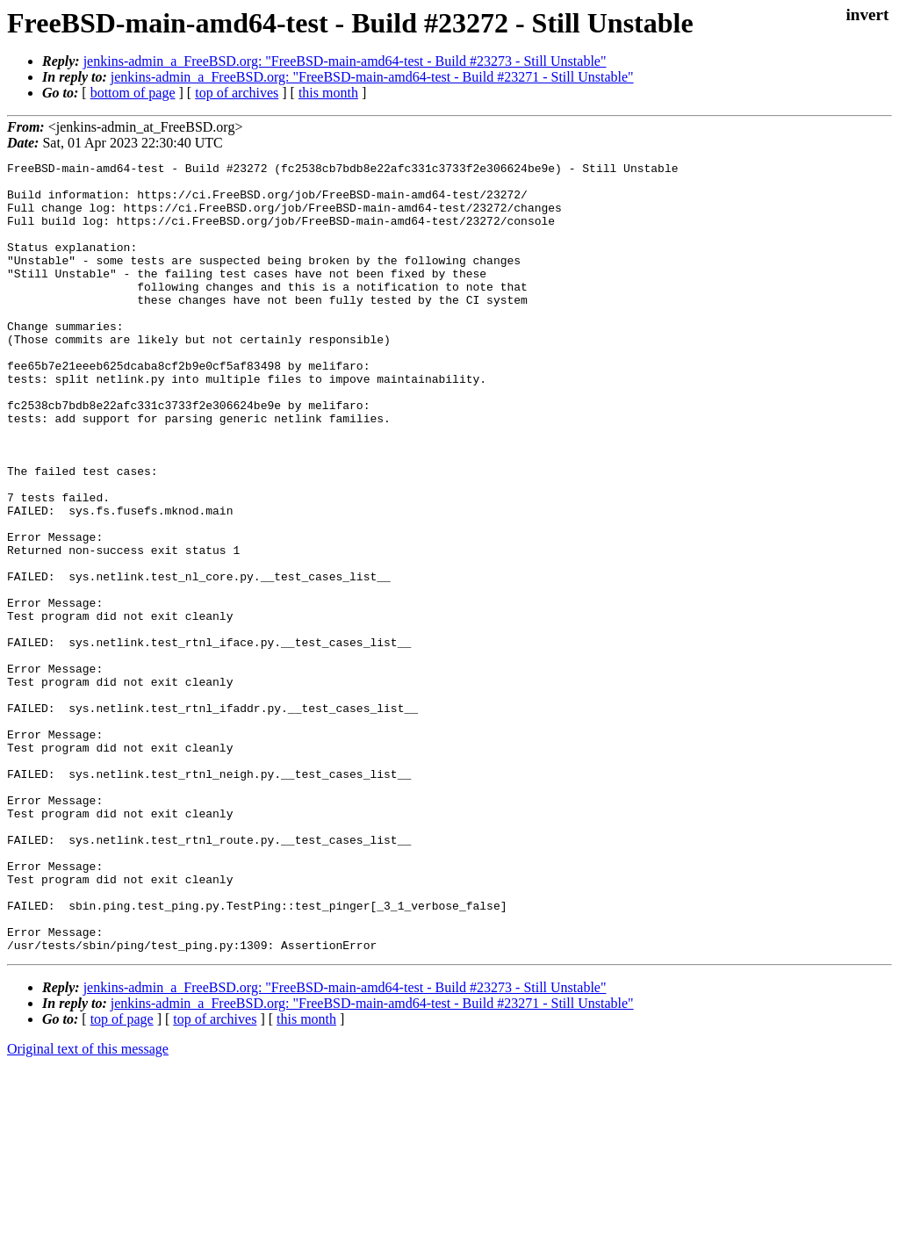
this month (328, 92)
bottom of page (133, 92)
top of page (122, 1177)
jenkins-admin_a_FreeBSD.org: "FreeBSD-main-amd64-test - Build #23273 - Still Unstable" (345, 61)
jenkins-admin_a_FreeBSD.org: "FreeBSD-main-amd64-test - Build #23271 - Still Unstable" (372, 76)
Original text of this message (88, 1206)
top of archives (236, 92)
